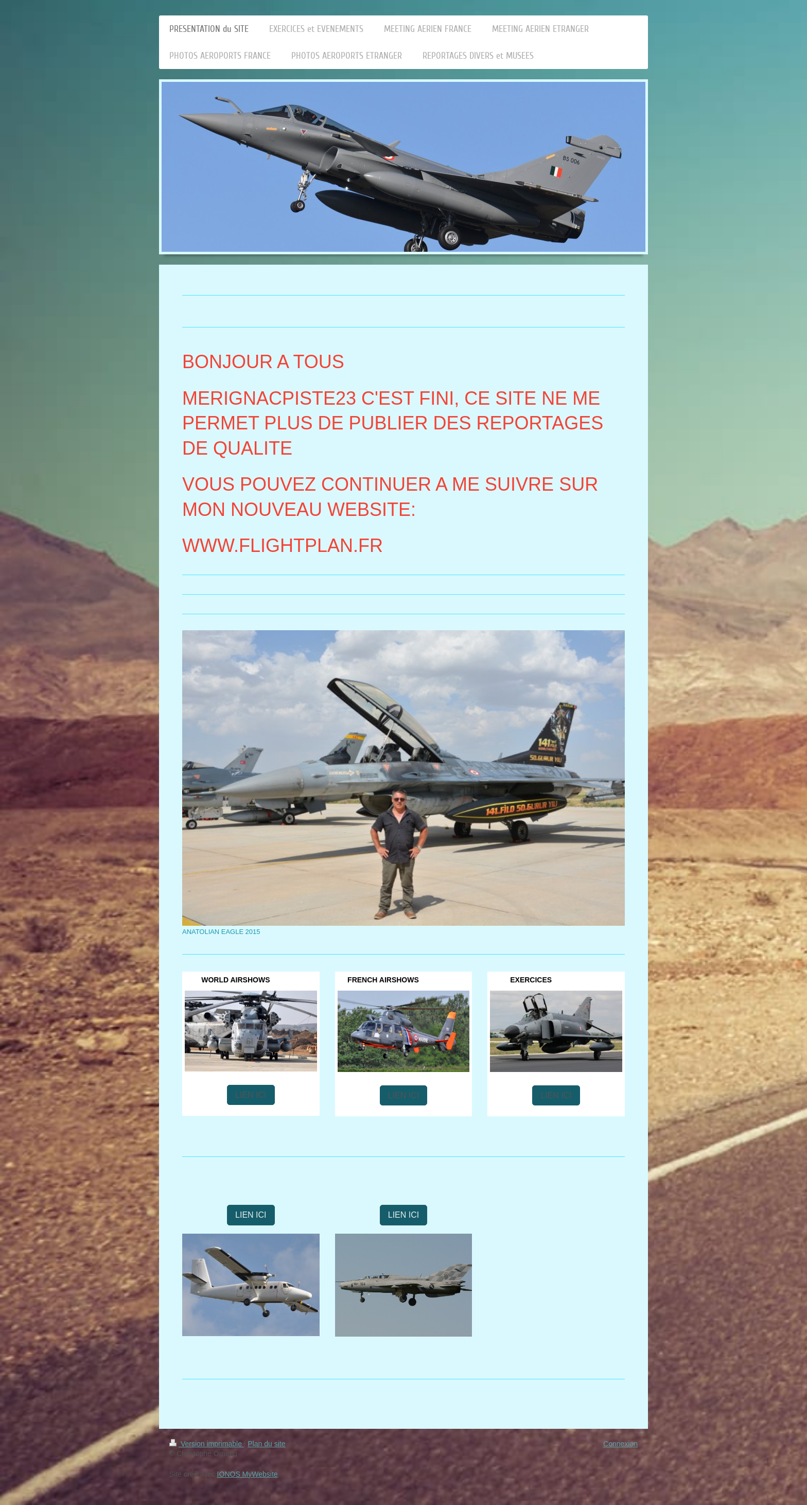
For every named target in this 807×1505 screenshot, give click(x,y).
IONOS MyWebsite (247, 1474)
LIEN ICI (250, 1095)
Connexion (620, 1444)
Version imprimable (206, 1444)
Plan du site (266, 1444)
